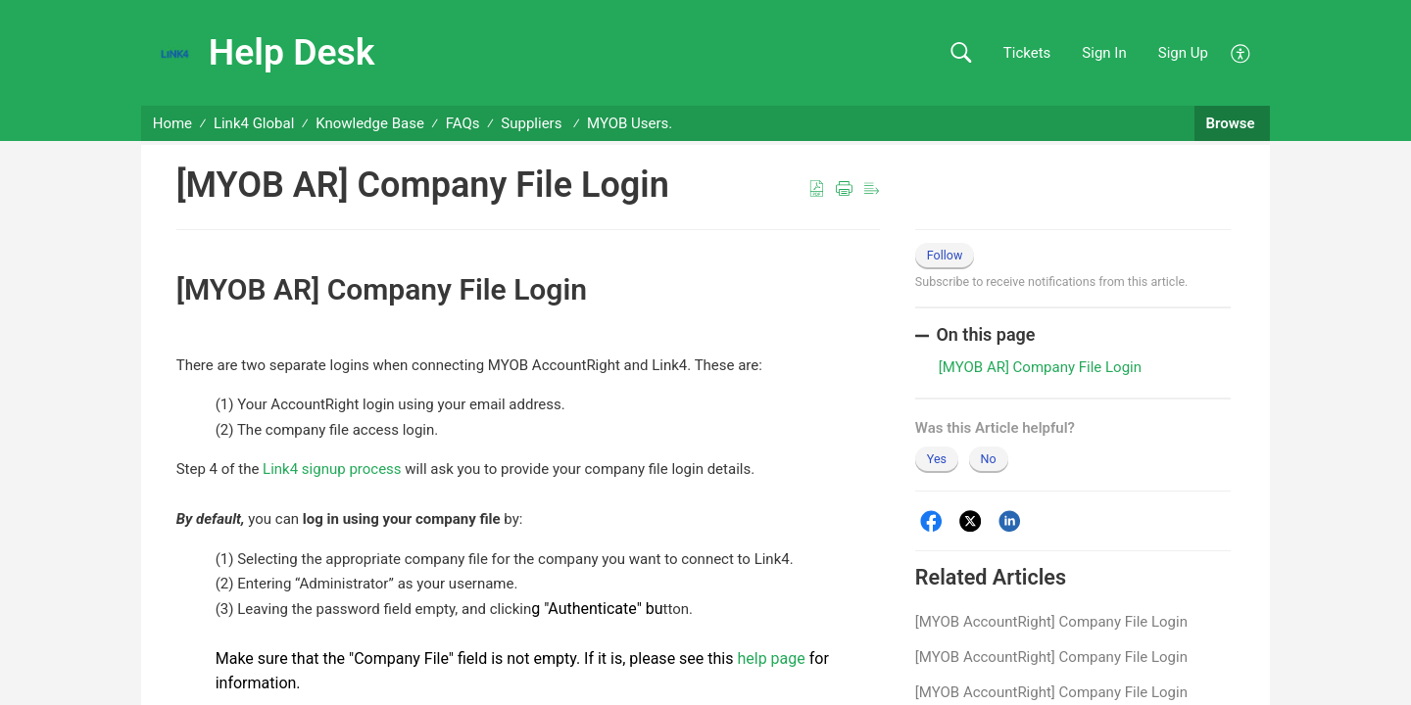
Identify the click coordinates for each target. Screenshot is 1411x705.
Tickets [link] (1027, 53)
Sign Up (1183, 53)
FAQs (463, 123)
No (989, 458)
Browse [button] (1232, 123)
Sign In (1104, 53)
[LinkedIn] (1009, 521)
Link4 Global (254, 123)
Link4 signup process (332, 469)
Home (172, 123)
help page (770, 658)
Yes (937, 458)
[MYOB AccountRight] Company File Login (1051, 622)
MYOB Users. (629, 123)
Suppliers (533, 123)
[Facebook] (931, 521)
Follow (945, 255)
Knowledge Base (370, 123)
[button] (961, 53)
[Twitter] (970, 521)
